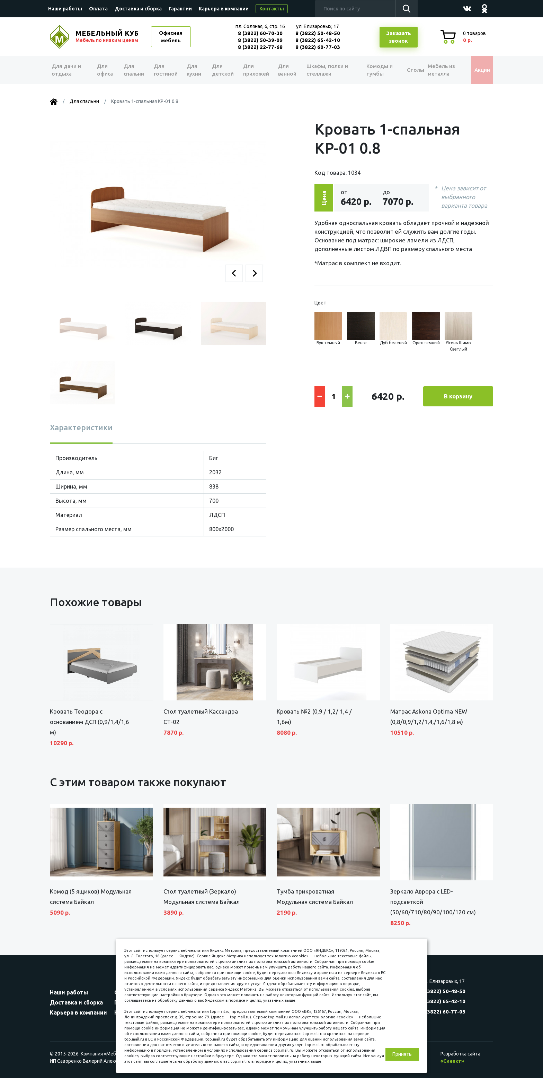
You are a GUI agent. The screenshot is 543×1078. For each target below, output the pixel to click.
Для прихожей (254, 70)
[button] (234, 273)
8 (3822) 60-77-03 (317, 47)
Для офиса (105, 70)
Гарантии (180, 8)
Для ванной (284, 70)
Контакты (271, 8)
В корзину (458, 396)
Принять (402, 1054)
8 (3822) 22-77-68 (260, 47)
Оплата (98, 8)
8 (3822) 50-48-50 (317, 33)
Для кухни (192, 70)
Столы (406, 70)
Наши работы (65, 8)
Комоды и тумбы (372, 70)
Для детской (221, 70)
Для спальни (133, 70)
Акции (477, 70)
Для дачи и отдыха (68, 70)
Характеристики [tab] (81, 427)
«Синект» (452, 1061)
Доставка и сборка (138, 8)
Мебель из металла (437, 70)
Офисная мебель (171, 37)
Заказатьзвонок (398, 37)
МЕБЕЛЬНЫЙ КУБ (107, 36)
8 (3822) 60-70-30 (260, 33)
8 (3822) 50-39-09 (260, 40)
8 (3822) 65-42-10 (317, 40)
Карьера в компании (224, 8)
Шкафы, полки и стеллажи (324, 70)
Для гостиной (165, 70)
